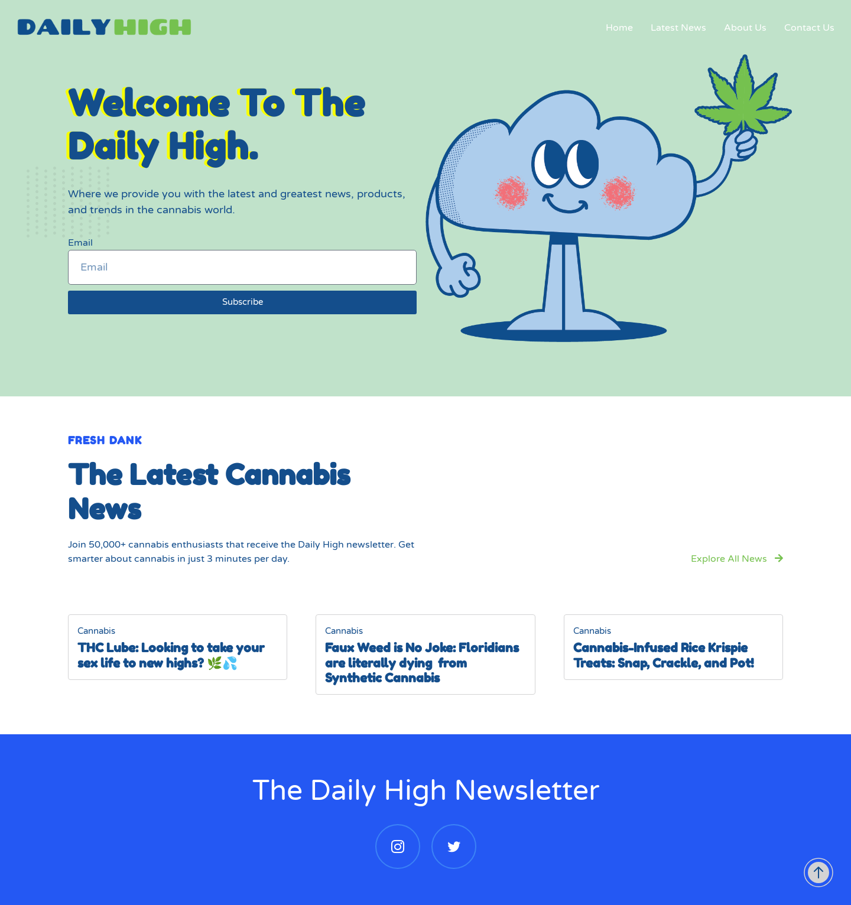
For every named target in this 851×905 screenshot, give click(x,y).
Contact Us (808, 29)
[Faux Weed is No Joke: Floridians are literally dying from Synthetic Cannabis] (425, 654)
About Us (744, 29)
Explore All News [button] (736, 559)
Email (80, 243)
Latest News (677, 29)
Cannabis (96, 631)
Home (618, 29)
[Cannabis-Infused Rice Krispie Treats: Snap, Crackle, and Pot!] (673, 647)
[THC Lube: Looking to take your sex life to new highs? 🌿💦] (178, 647)
